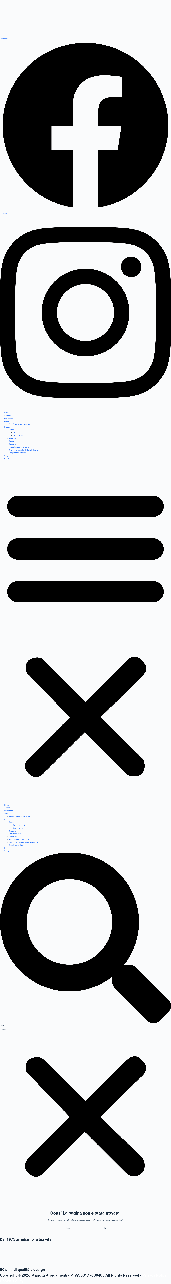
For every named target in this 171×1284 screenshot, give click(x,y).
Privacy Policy (154, 1275)
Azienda (7, 415)
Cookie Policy (11, 1281)
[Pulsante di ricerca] (105, 1228)
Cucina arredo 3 (19, 433)
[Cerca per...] (83, 1228)
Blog (6, 456)
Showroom (8, 418)
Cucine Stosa (18, 436)
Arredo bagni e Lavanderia (19, 447)
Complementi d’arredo (17, 453)
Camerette (13, 444)
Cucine (11, 430)
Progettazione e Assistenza (19, 424)
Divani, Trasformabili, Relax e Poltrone (23, 450)
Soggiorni (12, 438)
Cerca (2, 1026)
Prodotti (7, 427)
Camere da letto (15, 441)
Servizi (6, 421)
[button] (85, 632)
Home (6, 413)
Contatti (7, 458)
